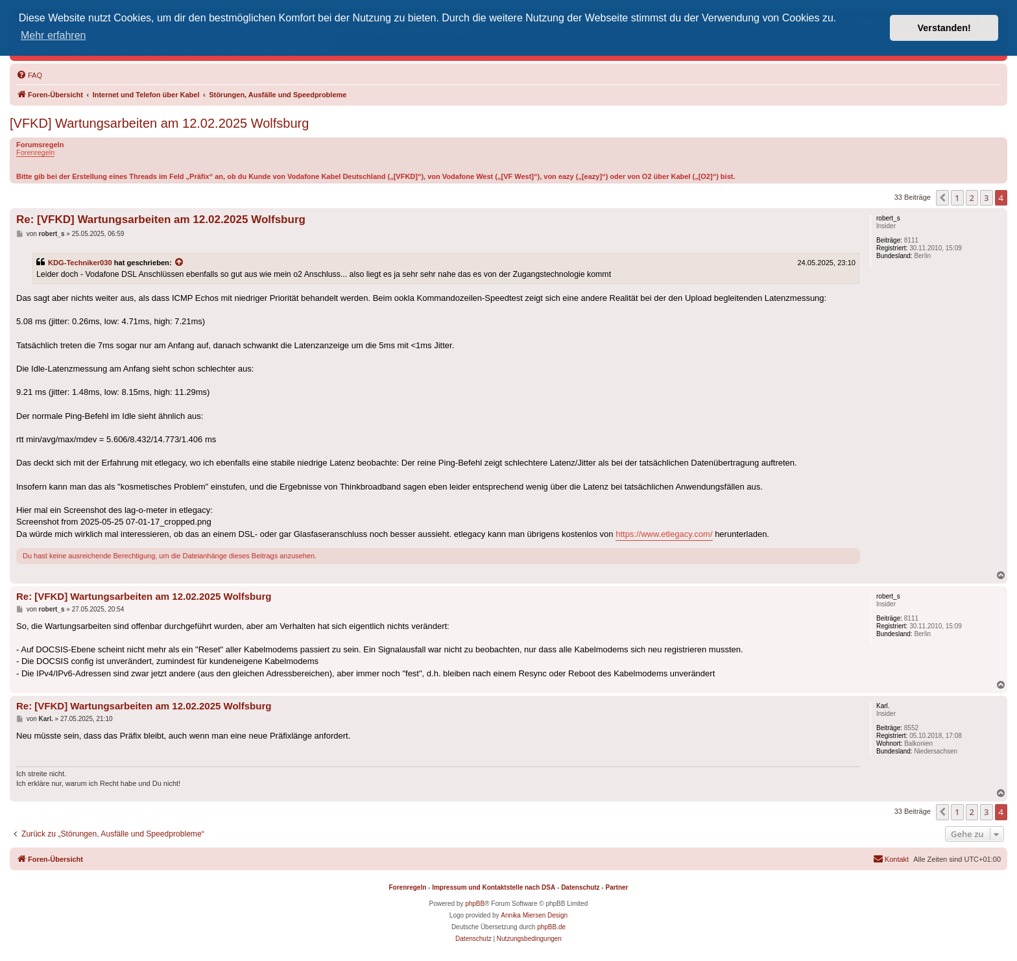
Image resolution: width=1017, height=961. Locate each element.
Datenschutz (580, 887)
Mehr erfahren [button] (53, 35)
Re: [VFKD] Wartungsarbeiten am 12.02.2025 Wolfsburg (160, 219)
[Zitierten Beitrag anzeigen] (179, 262)
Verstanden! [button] (944, 28)
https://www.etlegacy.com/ (664, 534)
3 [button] (986, 198)
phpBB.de (551, 927)
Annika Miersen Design (534, 915)
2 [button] (972, 198)
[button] (942, 198)
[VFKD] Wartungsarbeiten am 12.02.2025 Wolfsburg (159, 123)
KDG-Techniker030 (80, 263)
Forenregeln (35, 152)
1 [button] (957, 198)
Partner (616, 887)
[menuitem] (29, 75)
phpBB (475, 903)
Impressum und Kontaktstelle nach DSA (493, 887)
